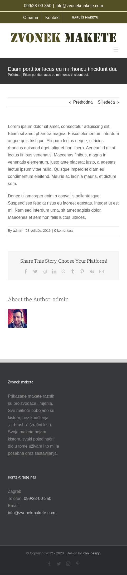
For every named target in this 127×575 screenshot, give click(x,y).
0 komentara (63, 231)
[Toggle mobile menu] (116, 49)
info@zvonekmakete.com (79, 5)
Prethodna (83, 102)
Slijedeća (106, 102)
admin (17, 231)
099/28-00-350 (37, 498)
